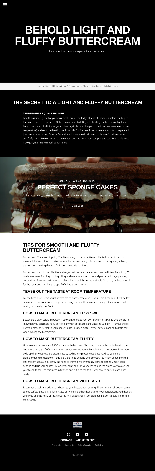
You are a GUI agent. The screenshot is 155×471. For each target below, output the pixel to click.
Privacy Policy (56, 445)
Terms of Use (69, 445)
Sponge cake (74, 86)
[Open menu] (5, 4)
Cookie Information (84, 445)
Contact (66, 440)
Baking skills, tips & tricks (55, 86)
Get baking (77, 206)
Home (39, 86)
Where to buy (85, 440)
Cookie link (99, 445)
